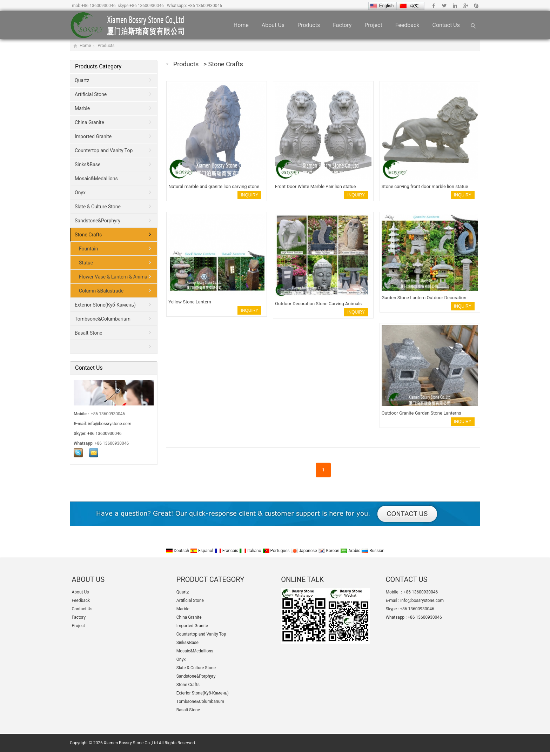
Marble (82, 108)
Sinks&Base (87, 164)
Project (373, 25)
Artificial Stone (91, 94)
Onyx (80, 192)
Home (241, 25)
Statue (86, 263)
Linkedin (454, 5)
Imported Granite (93, 136)
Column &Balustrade (101, 291)
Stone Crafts (225, 64)
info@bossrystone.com (110, 423)
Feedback (407, 25)
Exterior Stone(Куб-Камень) (105, 305)
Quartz (82, 80)
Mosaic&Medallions (96, 178)
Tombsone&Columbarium (102, 319)
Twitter (444, 5)
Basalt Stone (88, 333)
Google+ (465, 5)
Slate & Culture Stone (98, 206)
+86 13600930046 (98, 5)
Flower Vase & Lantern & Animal (113, 277)
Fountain (88, 248)
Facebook (433, 5)
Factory (342, 25)
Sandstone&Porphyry (97, 220)
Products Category (98, 66)
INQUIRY (249, 195)
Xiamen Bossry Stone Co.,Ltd (131, 742)
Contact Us (446, 25)
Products (308, 25)
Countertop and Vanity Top (104, 150)
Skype (475, 5)
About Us (273, 25)
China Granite (89, 122)
